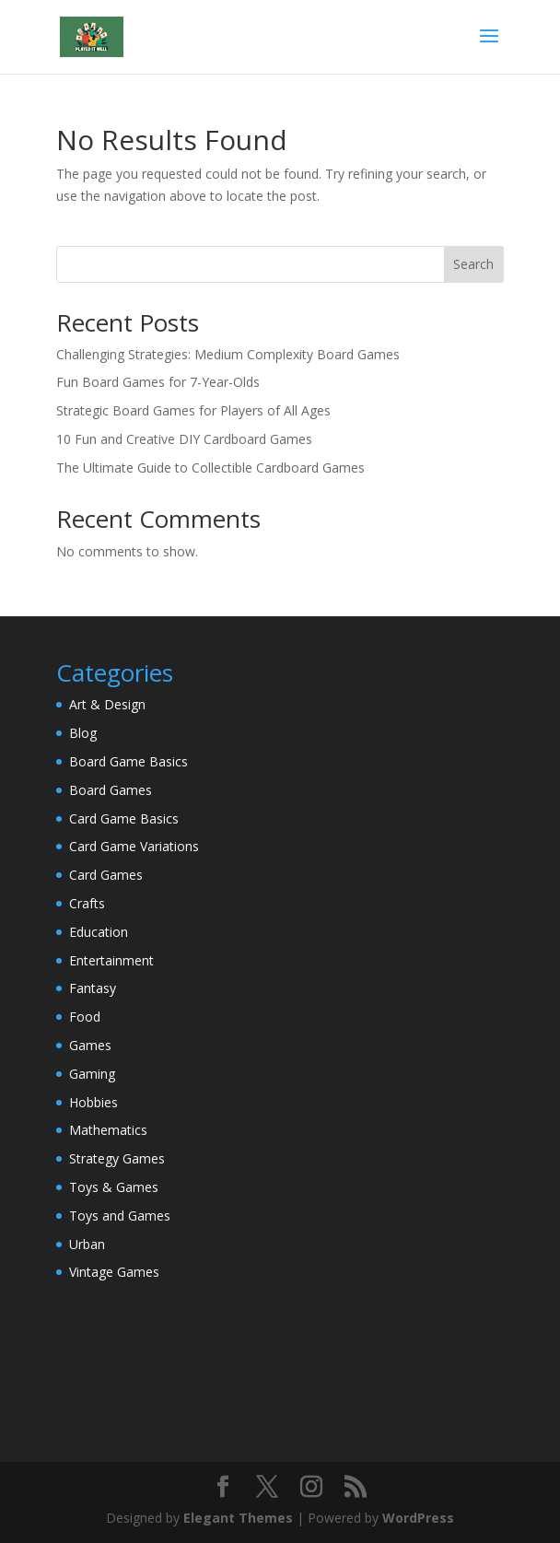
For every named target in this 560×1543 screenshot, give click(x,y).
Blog (83, 733)
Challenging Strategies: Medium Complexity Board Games (228, 354)
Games (90, 1045)
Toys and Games (119, 1215)
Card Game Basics (124, 818)
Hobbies (93, 1102)
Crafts (87, 903)
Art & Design (107, 704)
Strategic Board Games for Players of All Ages (193, 410)
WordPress (418, 1517)
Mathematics (108, 1130)
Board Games (110, 790)
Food (84, 1016)
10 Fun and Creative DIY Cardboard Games (184, 439)
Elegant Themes (238, 1517)
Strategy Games (117, 1158)
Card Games (106, 874)
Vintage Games (114, 1271)
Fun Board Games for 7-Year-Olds (158, 382)
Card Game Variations (134, 846)
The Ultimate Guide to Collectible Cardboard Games (210, 467)
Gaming (92, 1073)
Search (473, 264)
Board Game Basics (128, 761)
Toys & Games (113, 1187)
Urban (87, 1244)
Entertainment (111, 960)
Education (98, 932)
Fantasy (92, 988)
